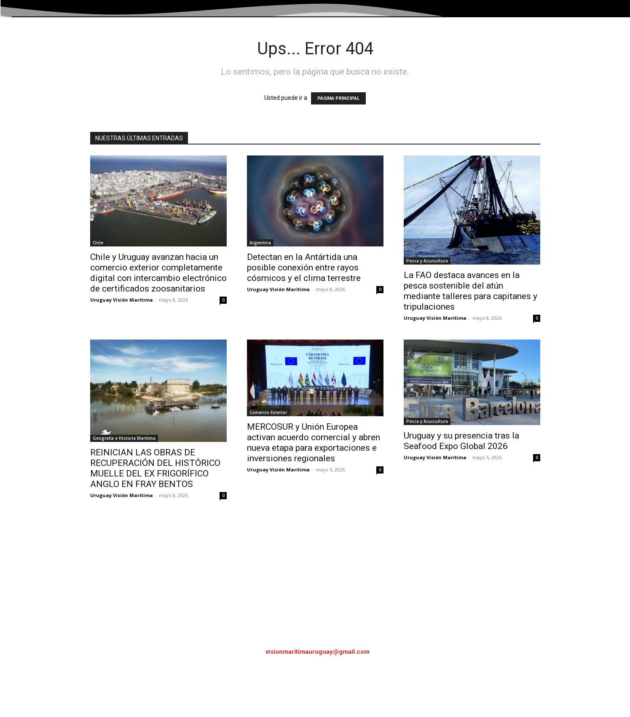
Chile (98, 243)
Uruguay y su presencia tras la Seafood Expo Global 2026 (461, 441)
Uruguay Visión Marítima (121, 300)
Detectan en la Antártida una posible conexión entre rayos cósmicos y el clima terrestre (304, 267)
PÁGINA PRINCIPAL (338, 98)
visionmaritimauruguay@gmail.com (317, 651)
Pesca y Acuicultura (427, 261)
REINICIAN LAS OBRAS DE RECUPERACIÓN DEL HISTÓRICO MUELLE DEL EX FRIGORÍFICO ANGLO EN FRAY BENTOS (155, 468)
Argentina (260, 243)
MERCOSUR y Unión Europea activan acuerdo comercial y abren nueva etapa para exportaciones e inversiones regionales (313, 442)
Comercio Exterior (268, 412)
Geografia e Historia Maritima (124, 438)
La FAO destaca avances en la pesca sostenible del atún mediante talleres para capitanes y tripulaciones (470, 291)
